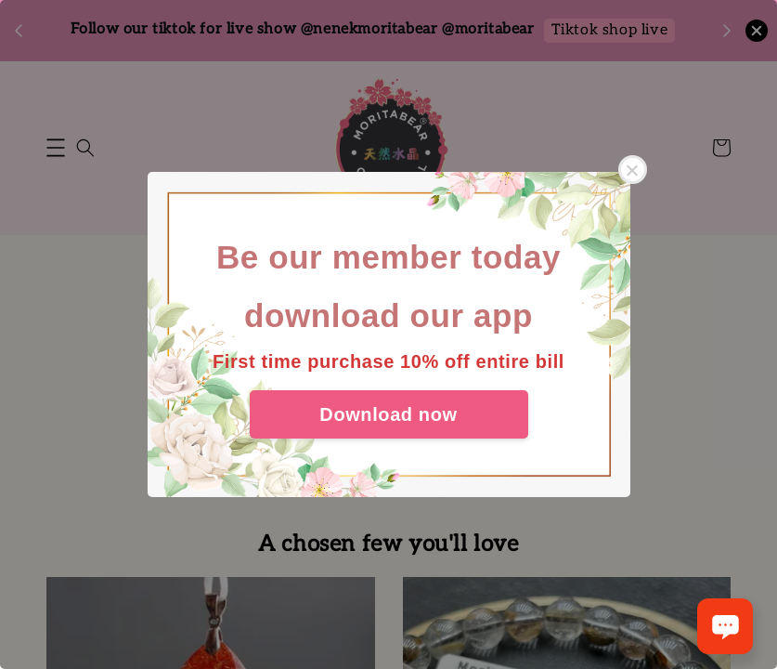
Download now (388, 414)
